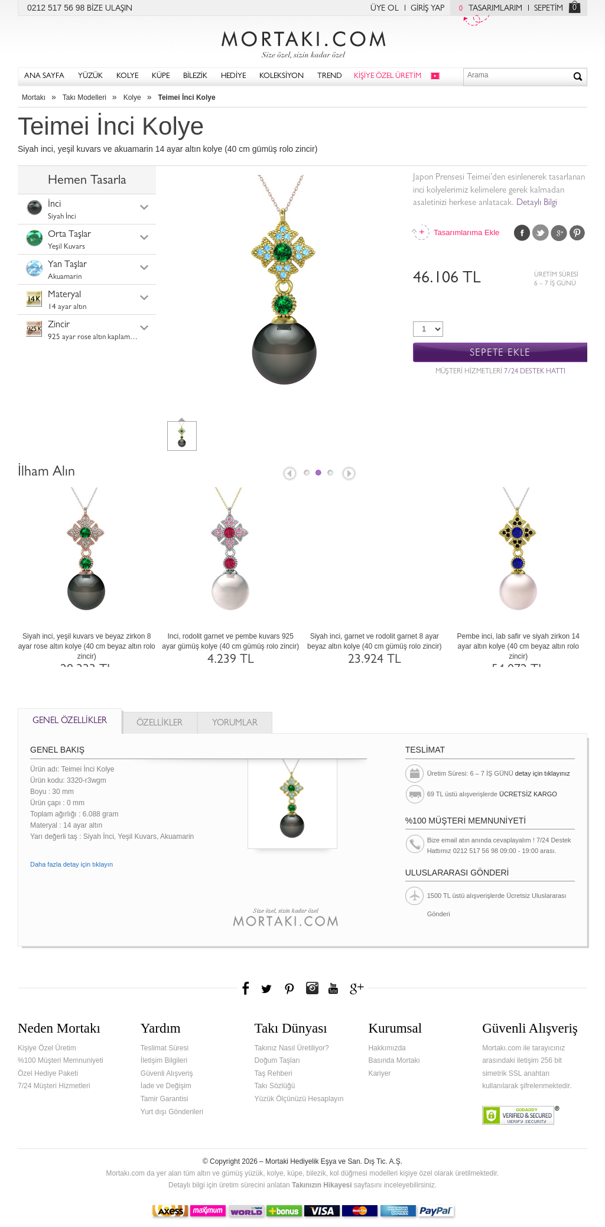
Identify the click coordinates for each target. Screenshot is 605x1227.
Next (349, 474)
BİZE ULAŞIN (109, 9)
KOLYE (127, 76)
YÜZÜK (90, 76)
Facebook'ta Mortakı (246, 988)
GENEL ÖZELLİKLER (69, 721)
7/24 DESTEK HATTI (534, 372)
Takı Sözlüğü (275, 1086)
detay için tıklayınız (542, 773)
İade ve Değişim (166, 1086)
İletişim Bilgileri (164, 1060)
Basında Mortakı (393, 1060)
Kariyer (379, 1073)
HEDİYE (233, 76)
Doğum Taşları (277, 1060)
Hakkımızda (386, 1048)
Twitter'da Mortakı (267, 988)
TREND (329, 76)
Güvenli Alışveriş (167, 1073)
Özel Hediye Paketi (48, 1073)
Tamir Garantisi (164, 1099)
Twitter (540, 232)
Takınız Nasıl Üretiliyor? (292, 1048)
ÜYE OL (384, 9)
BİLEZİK (195, 76)
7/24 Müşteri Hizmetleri (54, 1086)
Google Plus (559, 232)
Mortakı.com (302, 42)
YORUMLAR (235, 724)
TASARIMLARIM (487, 9)
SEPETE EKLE (500, 353)
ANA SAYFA (44, 76)
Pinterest (577, 232)
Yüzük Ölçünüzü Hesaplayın (299, 1099)
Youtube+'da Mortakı (333, 988)
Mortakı (33, 97)
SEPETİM (548, 9)
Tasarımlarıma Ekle (466, 232)
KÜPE (161, 76)
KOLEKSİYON (281, 76)
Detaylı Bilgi (536, 203)
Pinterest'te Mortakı (288, 988)
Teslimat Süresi (164, 1048)
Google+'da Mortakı (358, 988)
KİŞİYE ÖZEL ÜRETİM (387, 76)
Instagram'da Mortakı (311, 988)
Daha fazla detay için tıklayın (71, 864)
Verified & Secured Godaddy (521, 1115)
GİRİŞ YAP (427, 9)
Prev (288, 474)
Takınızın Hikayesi (322, 1185)
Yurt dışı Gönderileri (172, 1112)
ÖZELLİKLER (159, 724)
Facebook (522, 232)
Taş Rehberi (273, 1073)
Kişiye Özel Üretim (47, 1048)
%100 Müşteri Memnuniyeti (60, 1060)
